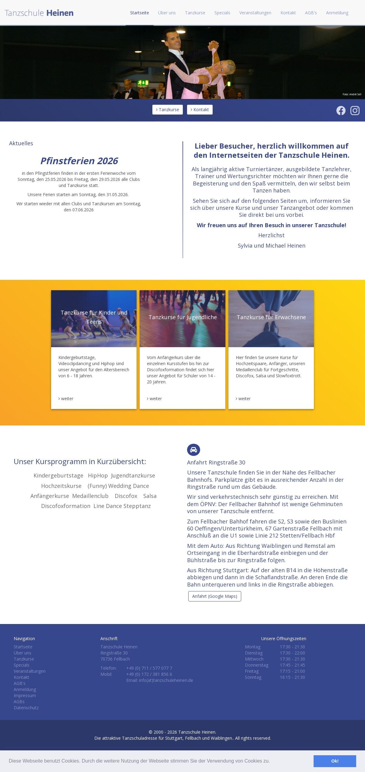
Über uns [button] (167, 13)
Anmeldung (337, 13)
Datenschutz (26, 707)
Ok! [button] (335, 761)
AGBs (19, 701)
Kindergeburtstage (58, 475)
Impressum (25, 695)
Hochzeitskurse (61, 485)
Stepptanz (137, 505)
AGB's (311, 13)
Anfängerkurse (49, 495)
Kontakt (288, 13)
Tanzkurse (167, 109)
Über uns (22, 653)
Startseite (139, 13)
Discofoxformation (65, 505)
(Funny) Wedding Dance (118, 485)
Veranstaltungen (255, 13)
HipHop (98, 475)
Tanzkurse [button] (195, 13)
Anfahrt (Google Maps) (214, 596)
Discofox (126, 495)
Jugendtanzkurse (132, 475)
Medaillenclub (90, 495)
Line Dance (107, 505)
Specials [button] (222, 13)
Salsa (150, 495)
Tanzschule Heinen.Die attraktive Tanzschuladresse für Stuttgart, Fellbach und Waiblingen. (163, 735)
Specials (22, 665)
